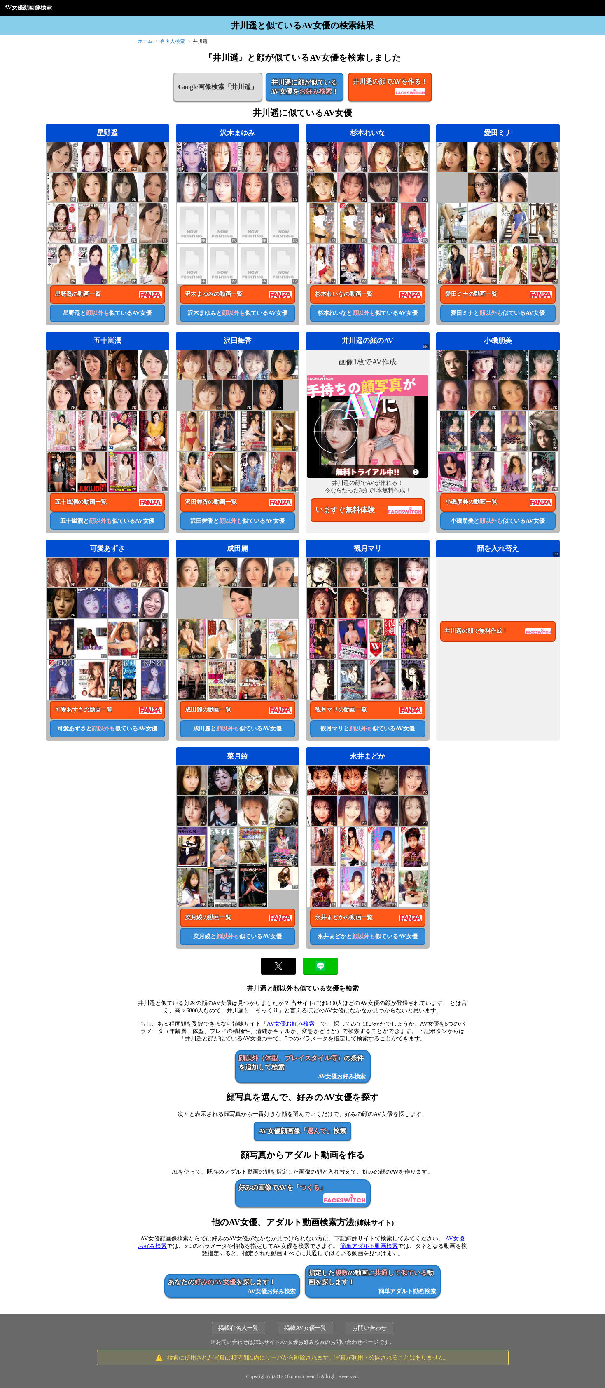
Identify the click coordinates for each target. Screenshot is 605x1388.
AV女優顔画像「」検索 (302, 1130)
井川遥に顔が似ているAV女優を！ (305, 87)
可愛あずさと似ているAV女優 (107, 729)
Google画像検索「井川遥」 (217, 86)
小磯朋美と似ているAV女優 (497, 521)
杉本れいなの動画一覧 (344, 294)
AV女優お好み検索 (291, 1024)
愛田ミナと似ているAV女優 (497, 313)
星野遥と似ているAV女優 (107, 313)
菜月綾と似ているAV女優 (237, 936)
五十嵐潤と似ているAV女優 (107, 521)
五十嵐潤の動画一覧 (81, 502)
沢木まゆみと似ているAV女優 (237, 313)
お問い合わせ (369, 1328)
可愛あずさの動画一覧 (83, 710)
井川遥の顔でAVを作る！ (390, 87)
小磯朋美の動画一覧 (471, 502)
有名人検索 (172, 41)
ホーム (145, 41)
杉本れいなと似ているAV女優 (367, 313)
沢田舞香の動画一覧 (211, 502)
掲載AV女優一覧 (305, 1328)
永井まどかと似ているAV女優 (367, 936)
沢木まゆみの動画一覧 (214, 294)
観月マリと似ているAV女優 (367, 729)
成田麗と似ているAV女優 (237, 729)
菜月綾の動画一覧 (208, 917)
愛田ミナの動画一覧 (471, 294)
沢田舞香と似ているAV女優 (237, 521)
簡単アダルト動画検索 (369, 1246)
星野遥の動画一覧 (78, 294)
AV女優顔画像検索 (28, 8)
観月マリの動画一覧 (341, 710)
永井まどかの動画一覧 (344, 917)
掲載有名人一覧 (238, 1328)
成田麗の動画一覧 (208, 710)
